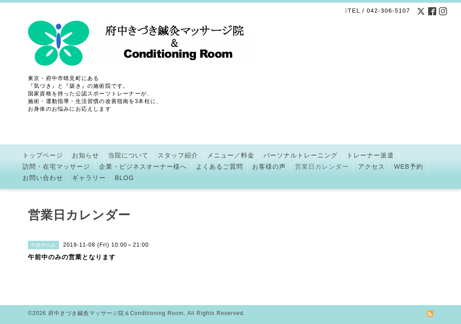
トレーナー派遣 (370, 155)
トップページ (43, 155)
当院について (128, 155)
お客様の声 (269, 166)
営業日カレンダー (322, 166)
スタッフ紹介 (178, 155)
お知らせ (85, 155)
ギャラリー (89, 177)
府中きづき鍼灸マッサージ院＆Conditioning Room (116, 313)
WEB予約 (408, 166)
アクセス (371, 166)
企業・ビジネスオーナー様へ (143, 166)
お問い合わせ (43, 177)
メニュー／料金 (230, 155)
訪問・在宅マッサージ (56, 166)
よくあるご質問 (219, 166)
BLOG (124, 177)
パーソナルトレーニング (300, 155)
